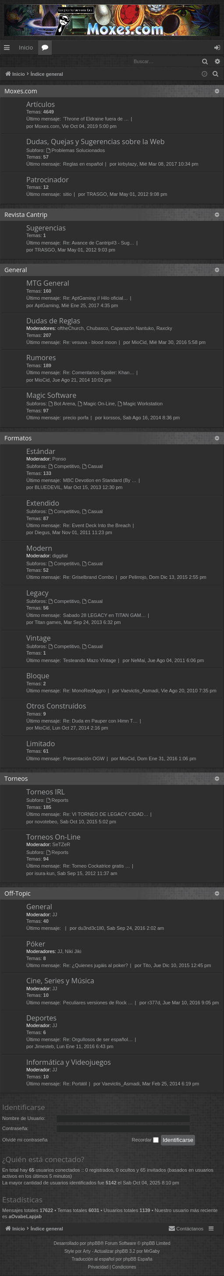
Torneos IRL (45, 792)
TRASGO (96, 194)
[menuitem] (216, 74)
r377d (154, 1003)
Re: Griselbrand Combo (88, 577)
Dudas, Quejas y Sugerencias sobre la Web (95, 142)
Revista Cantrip (25, 215)
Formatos (18, 438)
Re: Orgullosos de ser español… (98, 1039)
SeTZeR (61, 844)
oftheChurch (70, 328)
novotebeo (46, 822)
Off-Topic (17, 894)
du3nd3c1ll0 (91, 928)
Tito (147, 965)
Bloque (38, 676)
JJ (54, 915)
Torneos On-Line (53, 837)
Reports (57, 800)
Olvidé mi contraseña (24, 1140)
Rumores (41, 358)
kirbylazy (127, 164)
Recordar (145, 1141)
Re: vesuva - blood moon (90, 342)
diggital (60, 556)
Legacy (37, 593)
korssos (111, 418)
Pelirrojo (137, 577)
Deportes (41, 1018)
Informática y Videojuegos (68, 1062)
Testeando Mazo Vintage (89, 660)
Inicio (26, 47)
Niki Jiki (73, 951)
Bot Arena (61, 404)
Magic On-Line (96, 404)
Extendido (42, 503)
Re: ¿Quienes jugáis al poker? (95, 965)
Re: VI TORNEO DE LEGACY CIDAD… (105, 814)
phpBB (93, 1243)
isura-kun (44, 873)
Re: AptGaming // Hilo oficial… (95, 298)
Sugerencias (46, 228)
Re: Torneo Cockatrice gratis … (96, 866)
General (15, 270)
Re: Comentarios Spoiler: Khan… (99, 373)
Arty (87, 1251)
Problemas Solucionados (75, 150)
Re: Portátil (75, 1084)
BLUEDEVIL (48, 487)
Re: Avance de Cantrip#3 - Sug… (98, 243)
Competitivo (63, 466)
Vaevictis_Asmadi (139, 691)
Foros (47, 49)
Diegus (42, 532)
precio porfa (76, 418)
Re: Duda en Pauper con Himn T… (100, 721)
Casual (92, 466)
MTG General (47, 283)
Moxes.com (20, 91)
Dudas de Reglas (53, 321)
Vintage (38, 638)
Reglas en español (83, 164)
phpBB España (138, 1259)
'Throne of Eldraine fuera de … (96, 119)
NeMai (138, 660)
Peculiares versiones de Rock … (98, 1003)
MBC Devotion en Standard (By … (100, 480)
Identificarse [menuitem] (219, 49)
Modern (39, 548)
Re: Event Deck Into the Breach (97, 525)
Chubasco (97, 328)
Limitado (40, 744)
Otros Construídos (56, 706)
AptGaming (47, 305)
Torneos (16, 779)
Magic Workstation (140, 404)
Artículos (40, 105)
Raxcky (164, 328)
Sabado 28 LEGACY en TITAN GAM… (104, 615)
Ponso (59, 459)
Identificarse (23, 61)
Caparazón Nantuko (132, 328)
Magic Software (51, 396)
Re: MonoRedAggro (84, 691)
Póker (35, 944)
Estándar (40, 452)
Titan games (48, 622)
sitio (67, 194)
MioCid (139, 342)
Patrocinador (47, 180)
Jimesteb (44, 1046)
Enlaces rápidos (9, 49)
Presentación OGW (84, 759)
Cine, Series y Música (60, 981)
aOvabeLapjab (25, 1216)
